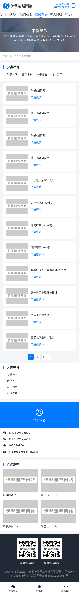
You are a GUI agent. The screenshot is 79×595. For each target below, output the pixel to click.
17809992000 (60, 6)
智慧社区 (12, 74)
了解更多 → (38, 97)
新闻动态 (26, 14)
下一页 (46, 357)
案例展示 (41, 14)
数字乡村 (27, 74)
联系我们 (71, 14)
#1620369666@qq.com (24, 451)
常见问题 (56, 14)
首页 (16, 55)
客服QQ (39, 588)
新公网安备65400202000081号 (49, 575)
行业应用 (56, 74)
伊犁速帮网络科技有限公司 (45, 571)
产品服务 (11, 14)
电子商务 (42, 74)
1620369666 (17, 445)
